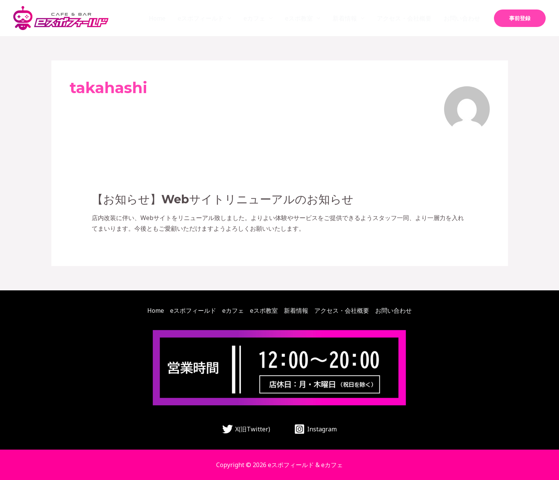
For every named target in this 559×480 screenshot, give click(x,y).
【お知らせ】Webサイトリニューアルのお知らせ (223, 199)
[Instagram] (315, 429)
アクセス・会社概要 (404, 18)
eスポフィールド (201, 18)
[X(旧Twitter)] (246, 429)
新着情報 (345, 18)
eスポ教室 (299, 18)
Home (157, 18)
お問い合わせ (462, 18)
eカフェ (254, 18)
